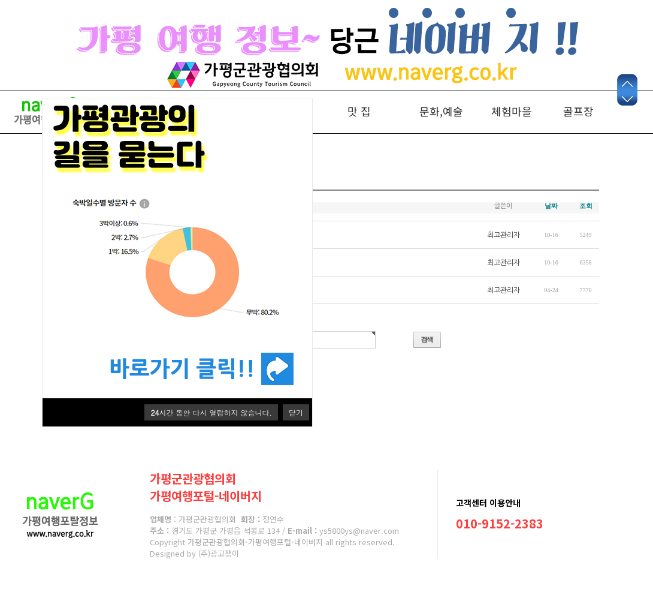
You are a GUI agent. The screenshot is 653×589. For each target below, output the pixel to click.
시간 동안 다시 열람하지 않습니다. (211, 412)
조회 (585, 205)
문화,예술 (441, 111)
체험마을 (511, 111)
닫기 (296, 412)
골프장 (578, 111)
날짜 (551, 205)
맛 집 (359, 111)
